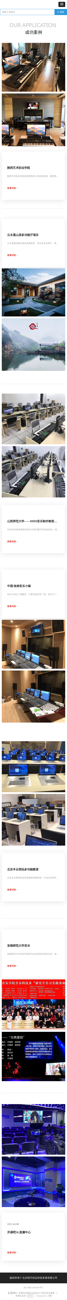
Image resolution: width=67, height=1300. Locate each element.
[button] (61, 4)
